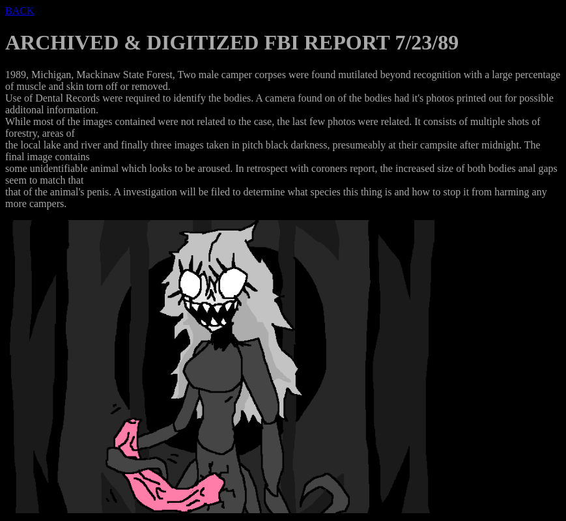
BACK (19, 10)
